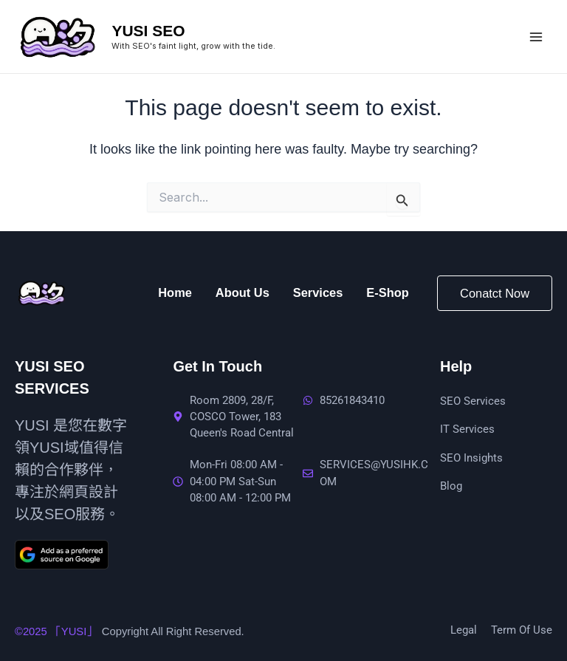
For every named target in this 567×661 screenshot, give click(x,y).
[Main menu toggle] (535, 36)
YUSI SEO (148, 30)
